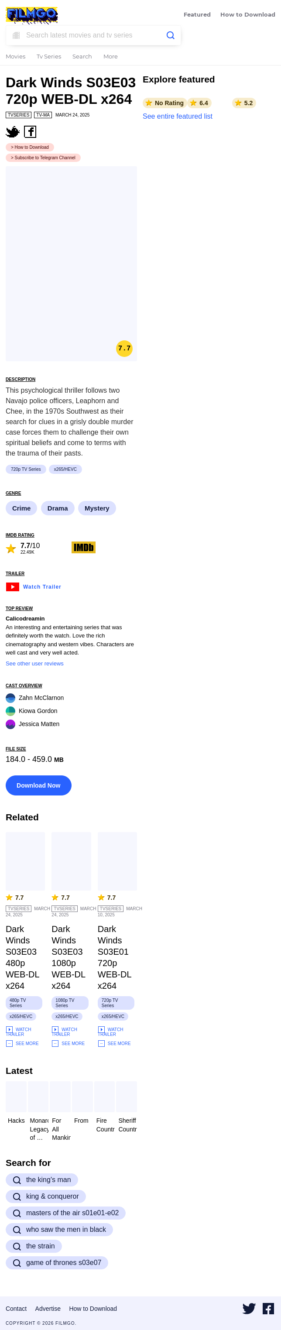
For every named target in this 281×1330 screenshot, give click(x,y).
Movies (15, 57)
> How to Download (30, 147)
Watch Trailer (34, 586)
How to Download (247, 15)
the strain (34, 1246)
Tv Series (49, 57)
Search (82, 57)
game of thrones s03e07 (57, 1262)
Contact (16, 1308)
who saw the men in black (59, 1229)
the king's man (42, 1179)
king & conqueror (46, 1196)
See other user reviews (35, 663)
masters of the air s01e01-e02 (66, 1213)
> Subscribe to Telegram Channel (43, 157)
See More (22, 1043)
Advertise (48, 1308)
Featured (197, 15)
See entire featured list (177, 116)
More (110, 57)
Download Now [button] (38, 785)
